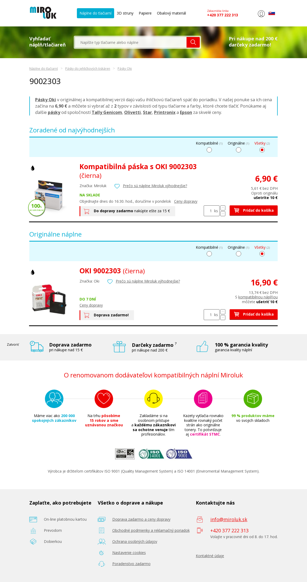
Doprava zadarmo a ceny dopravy (141, 519)
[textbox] (131, 42)
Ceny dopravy (185, 201)
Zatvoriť (13, 345)
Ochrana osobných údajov (134, 541)
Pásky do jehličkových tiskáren (87, 68)
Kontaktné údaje (210, 555)
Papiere (145, 13)
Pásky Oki (125, 68)
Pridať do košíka (254, 210)
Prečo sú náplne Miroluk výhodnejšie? (155, 185)
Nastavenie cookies (129, 552)
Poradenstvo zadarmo (131, 563)
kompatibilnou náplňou (258, 296)
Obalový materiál (171, 13)
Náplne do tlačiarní (95, 13)
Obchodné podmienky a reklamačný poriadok (151, 530)
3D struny (125, 13)
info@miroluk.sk (228, 519)
